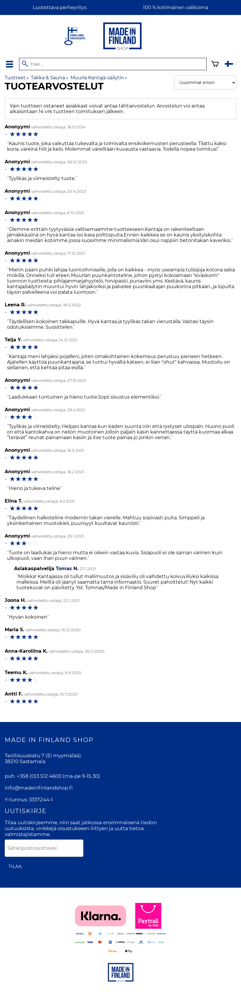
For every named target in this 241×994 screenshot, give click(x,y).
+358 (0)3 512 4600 (39, 776)
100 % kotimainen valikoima (175, 7)
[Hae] (112, 64)
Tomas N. (67, 568)
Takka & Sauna (49, 77)
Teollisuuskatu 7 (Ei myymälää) (43, 755)
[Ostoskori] (215, 64)
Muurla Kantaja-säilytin (98, 77)
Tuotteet (17, 77)
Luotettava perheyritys (60, 7)
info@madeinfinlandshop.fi (39, 788)
